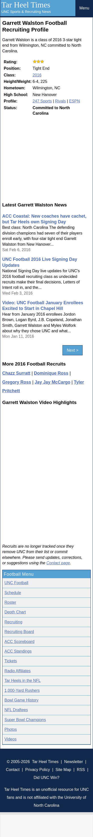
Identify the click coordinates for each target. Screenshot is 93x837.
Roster (10, 602)
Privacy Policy (37, 770)
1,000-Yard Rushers (22, 690)
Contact (13, 770)
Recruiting (13, 622)
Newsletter (73, 762)
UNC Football (16, 583)
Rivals (60, 101)
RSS (81, 770)
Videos (10, 739)
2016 (37, 75)
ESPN (74, 101)
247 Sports (42, 101)
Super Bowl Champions (25, 720)
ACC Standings (17, 651)
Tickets (10, 661)
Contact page (58, 563)
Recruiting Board (19, 632)
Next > (72, 350)
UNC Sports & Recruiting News (26, 12)
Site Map (63, 770)
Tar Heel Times (25, 4)
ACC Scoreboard (19, 641)
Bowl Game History (21, 700)
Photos (10, 729)
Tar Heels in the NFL (22, 680)
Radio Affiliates (17, 671)
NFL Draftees (16, 710)
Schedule (12, 593)
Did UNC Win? (46, 777)
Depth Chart (15, 612)
